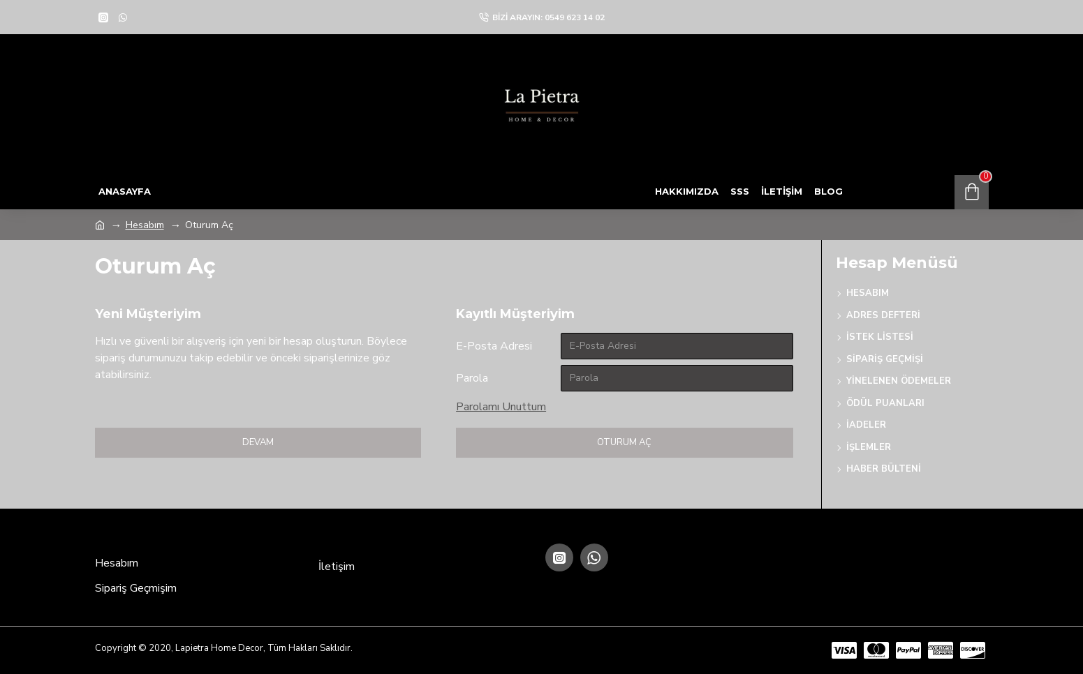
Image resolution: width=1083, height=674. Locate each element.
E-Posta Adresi (494, 346)
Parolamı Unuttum (501, 406)
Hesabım (145, 225)
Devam (258, 442)
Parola (472, 378)
